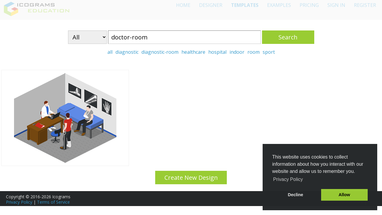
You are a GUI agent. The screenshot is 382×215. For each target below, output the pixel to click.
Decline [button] (295, 194)
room (253, 52)
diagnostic (126, 52)
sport (269, 52)
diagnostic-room (159, 52)
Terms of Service (53, 202)
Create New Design (191, 177)
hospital (217, 52)
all (110, 52)
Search (288, 37)
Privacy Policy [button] (288, 179)
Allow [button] (344, 194)
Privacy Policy (19, 202)
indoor (236, 52)
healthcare (193, 52)
